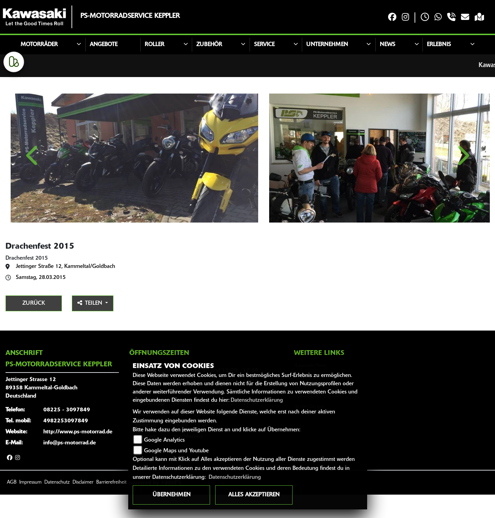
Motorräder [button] (39, 44)
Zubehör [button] (209, 44)
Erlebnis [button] (439, 44)
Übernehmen (171, 495)
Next (462, 171)
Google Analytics (164, 440)
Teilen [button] (90, 326)
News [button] (387, 44)
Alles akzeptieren (253, 495)
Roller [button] (154, 44)
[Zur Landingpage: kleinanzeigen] (13, 62)
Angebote (104, 44)
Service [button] (264, 44)
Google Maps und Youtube (176, 451)
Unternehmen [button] (327, 44)
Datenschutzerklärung (257, 400)
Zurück (33, 327)
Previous (33, 171)
